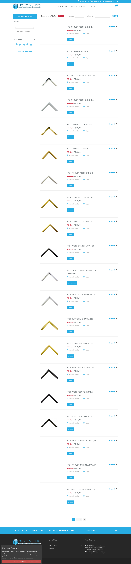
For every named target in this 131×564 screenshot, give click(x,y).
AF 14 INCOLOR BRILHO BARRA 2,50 (81, 465)
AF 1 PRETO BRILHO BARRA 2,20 (80, 416)
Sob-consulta (71, 283)
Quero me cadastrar (108, 1)
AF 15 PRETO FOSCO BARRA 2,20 (80, 392)
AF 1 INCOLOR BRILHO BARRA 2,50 (81, 489)
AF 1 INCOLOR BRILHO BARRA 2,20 (81, 76)
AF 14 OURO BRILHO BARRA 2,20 (80, 197)
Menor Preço (102, 16)
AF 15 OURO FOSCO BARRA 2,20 (80, 343)
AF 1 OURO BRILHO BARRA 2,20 (79, 124)
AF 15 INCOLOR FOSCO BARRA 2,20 (81, 295)
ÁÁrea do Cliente (95, 1)
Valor (24, 22)
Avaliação (24, 39)
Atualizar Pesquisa (25, 51)
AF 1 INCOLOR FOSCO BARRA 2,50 (80, 27)
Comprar (70, 39)
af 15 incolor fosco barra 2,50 (77, 51)
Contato (51, 548)
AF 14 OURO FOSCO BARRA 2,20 (80, 222)
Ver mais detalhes (74, 33)
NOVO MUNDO (62, 6)
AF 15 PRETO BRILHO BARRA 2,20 (80, 368)
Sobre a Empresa (54, 545)
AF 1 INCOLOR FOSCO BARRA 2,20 (80, 100)
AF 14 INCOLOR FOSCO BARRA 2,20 (81, 173)
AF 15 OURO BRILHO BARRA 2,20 (80, 319)
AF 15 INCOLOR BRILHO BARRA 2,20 (81, 270)
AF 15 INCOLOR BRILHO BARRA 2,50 (81, 441)
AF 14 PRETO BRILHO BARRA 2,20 (80, 246)
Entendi (22, 561)
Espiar (88, 33)
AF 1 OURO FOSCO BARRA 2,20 (79, 149)
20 (79, 16)
